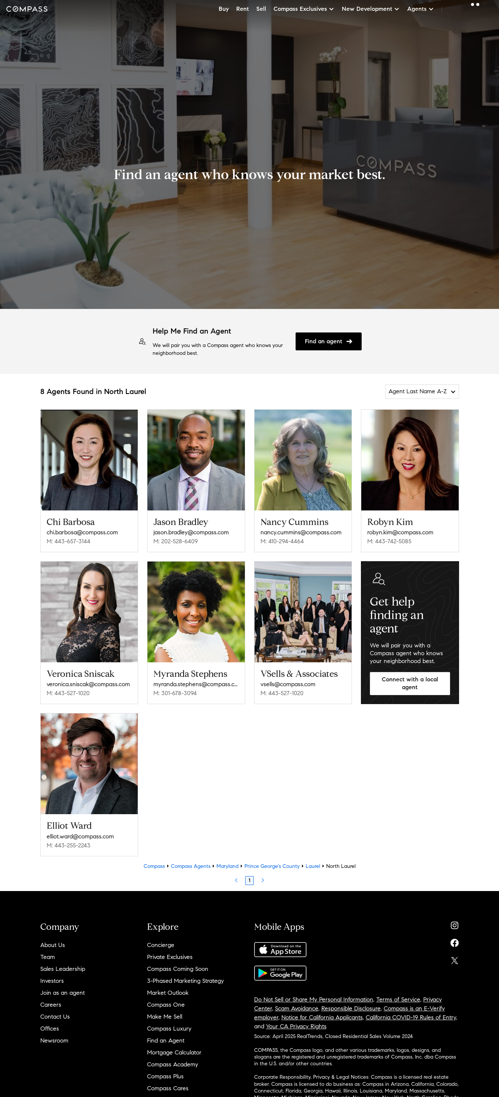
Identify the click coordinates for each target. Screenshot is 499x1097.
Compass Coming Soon (177, 968)
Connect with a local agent (410, 683)
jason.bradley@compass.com (191, 532)
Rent (242, 8)
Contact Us (55, 1016)
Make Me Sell (164, 1016)
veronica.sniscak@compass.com (88, 684)
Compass (154, 866)
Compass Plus (165, 1076)
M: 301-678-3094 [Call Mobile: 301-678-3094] (175, 693)
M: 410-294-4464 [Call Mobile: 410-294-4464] (282, 541)
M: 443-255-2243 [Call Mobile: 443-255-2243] (68, 845)
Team (47, 956)
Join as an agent (62, 992)
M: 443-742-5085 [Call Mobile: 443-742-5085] (389, 541)
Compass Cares (167, 1088)
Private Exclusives (170, 956)
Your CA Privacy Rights (296, 1026)
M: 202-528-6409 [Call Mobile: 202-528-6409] (175, 541)
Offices (49, 1028)
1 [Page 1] (249, 880)
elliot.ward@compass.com (80, 836)
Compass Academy (172, 1064)
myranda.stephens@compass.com (196, 684)
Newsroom (54, 1040)
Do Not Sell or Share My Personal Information (313, 999)
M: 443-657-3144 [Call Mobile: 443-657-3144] (68, 541)
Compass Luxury (169, 1028)
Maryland (227, 866)
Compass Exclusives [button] (304, 8)
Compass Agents (190, 866)
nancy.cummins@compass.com (301, 532)
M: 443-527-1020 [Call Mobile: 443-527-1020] (68, 693)
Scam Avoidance (296, 1008)
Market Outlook (167, 992)
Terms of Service (398, 999)
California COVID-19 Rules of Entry (411, 1017)
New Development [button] (371, 8)
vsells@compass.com (288, 684)
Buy (224, 8)
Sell (261, 8)
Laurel (313, 866)
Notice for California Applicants (322, 1017)
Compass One (166, 1004)
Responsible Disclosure (351, 1008)
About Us (52, 944)
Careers (50, 1004)
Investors (52, 980)
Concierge (160, 944)
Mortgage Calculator (174, 1052)
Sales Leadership (62, 968)
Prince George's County (272, 866)
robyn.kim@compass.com (400, 532)
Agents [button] (420, 8)
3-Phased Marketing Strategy (185, 980)
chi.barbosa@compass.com (82, 532)
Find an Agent (165, 1040)
